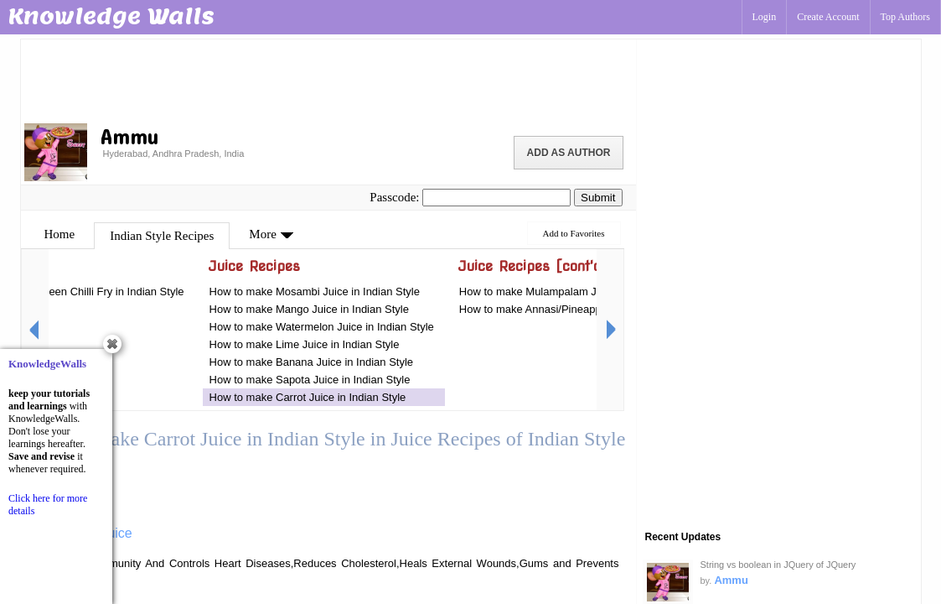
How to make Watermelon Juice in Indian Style (321, 326)
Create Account (828, 17)
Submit (598, 197)
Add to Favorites (574, 233)
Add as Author (569, 153)
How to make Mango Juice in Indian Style (309, 309)
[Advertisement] (328, 79)
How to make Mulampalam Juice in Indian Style (573, 291)
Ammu (730, 580)
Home (59, 234)
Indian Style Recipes (162, 235)
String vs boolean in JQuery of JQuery (778, 565)
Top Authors (906, 17)
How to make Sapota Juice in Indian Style (310, 379)
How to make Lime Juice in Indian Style (304, 344)
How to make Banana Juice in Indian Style (311, 362)
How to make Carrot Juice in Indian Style (307, 397)
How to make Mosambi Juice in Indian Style (314, 291)
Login (764, 17)
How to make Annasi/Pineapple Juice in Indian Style (584, 309)
